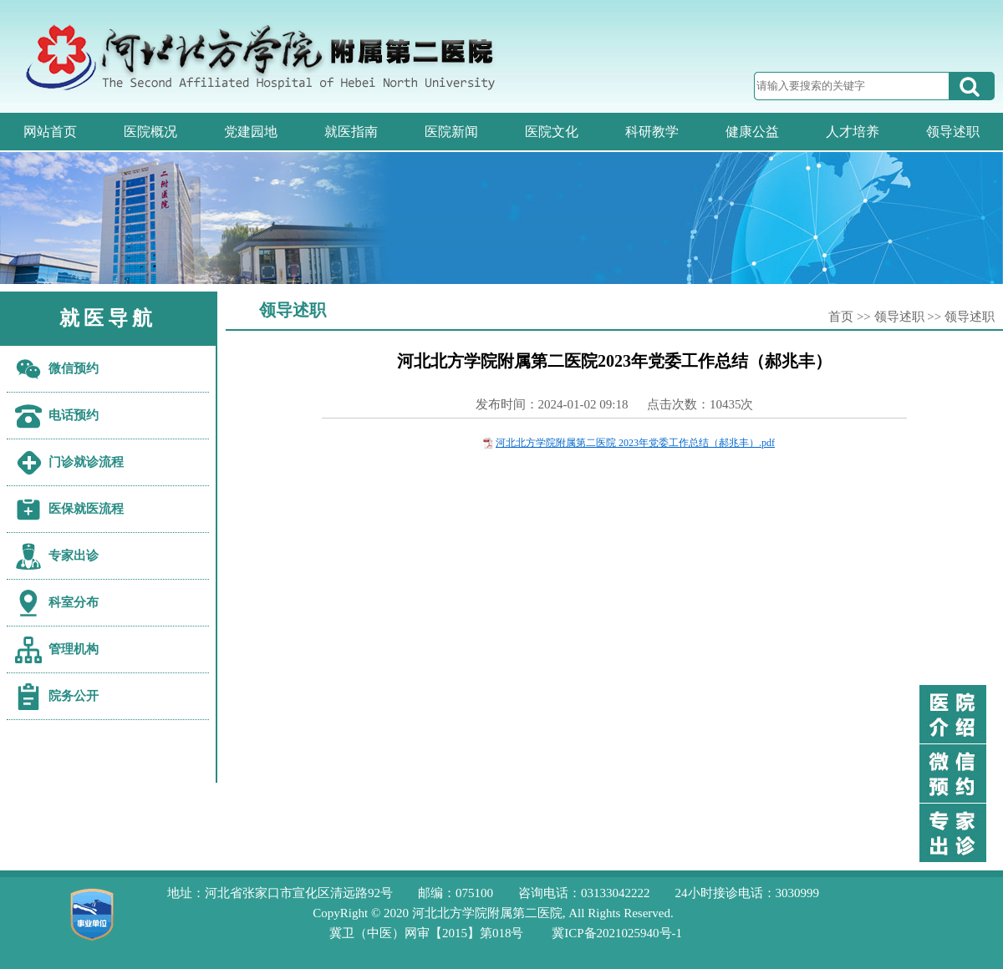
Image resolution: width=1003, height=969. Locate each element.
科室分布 (73, 602)
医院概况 (150, 131)
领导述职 (953, 131)
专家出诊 (73, 555)
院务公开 (73, 696)
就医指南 (351, 131)
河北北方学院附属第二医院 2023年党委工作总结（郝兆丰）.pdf (635, 443)
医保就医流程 (86, 508)
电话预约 (73, 415)
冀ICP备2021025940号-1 (617, 933)
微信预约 (73, 368)
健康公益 (752, 131)
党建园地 (250, 131)
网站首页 (50, 131)
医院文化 (551, 131)
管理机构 (73, 649)
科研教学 (652, 131)
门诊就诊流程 (86, 462)
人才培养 (852, 131)
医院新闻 (451, 131)
